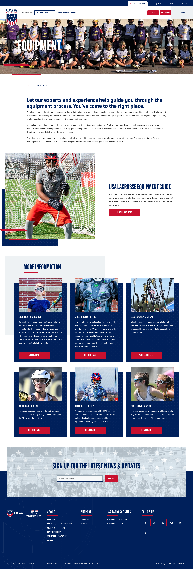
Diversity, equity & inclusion (60, 524)
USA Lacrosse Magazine (117, 520)
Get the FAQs (90, 355)
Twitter (154, 522)
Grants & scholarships (57, 528)
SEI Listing (34, 355)
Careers (50, 540)
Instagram (163, 523)
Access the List (146, 355)
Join (153, 13)
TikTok (145, 533)
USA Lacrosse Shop (115, 524)
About (74, 13)
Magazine (156, 3)
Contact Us (86, 520)
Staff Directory (54, 532)
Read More (90, 430)
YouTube (171, 523)
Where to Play (63, 13)
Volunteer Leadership (57, 536)
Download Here (124, 212)
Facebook (145, 523)
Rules (30, 86)
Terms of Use (171, 564)
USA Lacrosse (137, 3)
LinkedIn (180, 523)
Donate (184, 3)
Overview (51, 520)
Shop (171, 3)
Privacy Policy (160, 564)
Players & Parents (44, 13)
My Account (165, 13)
